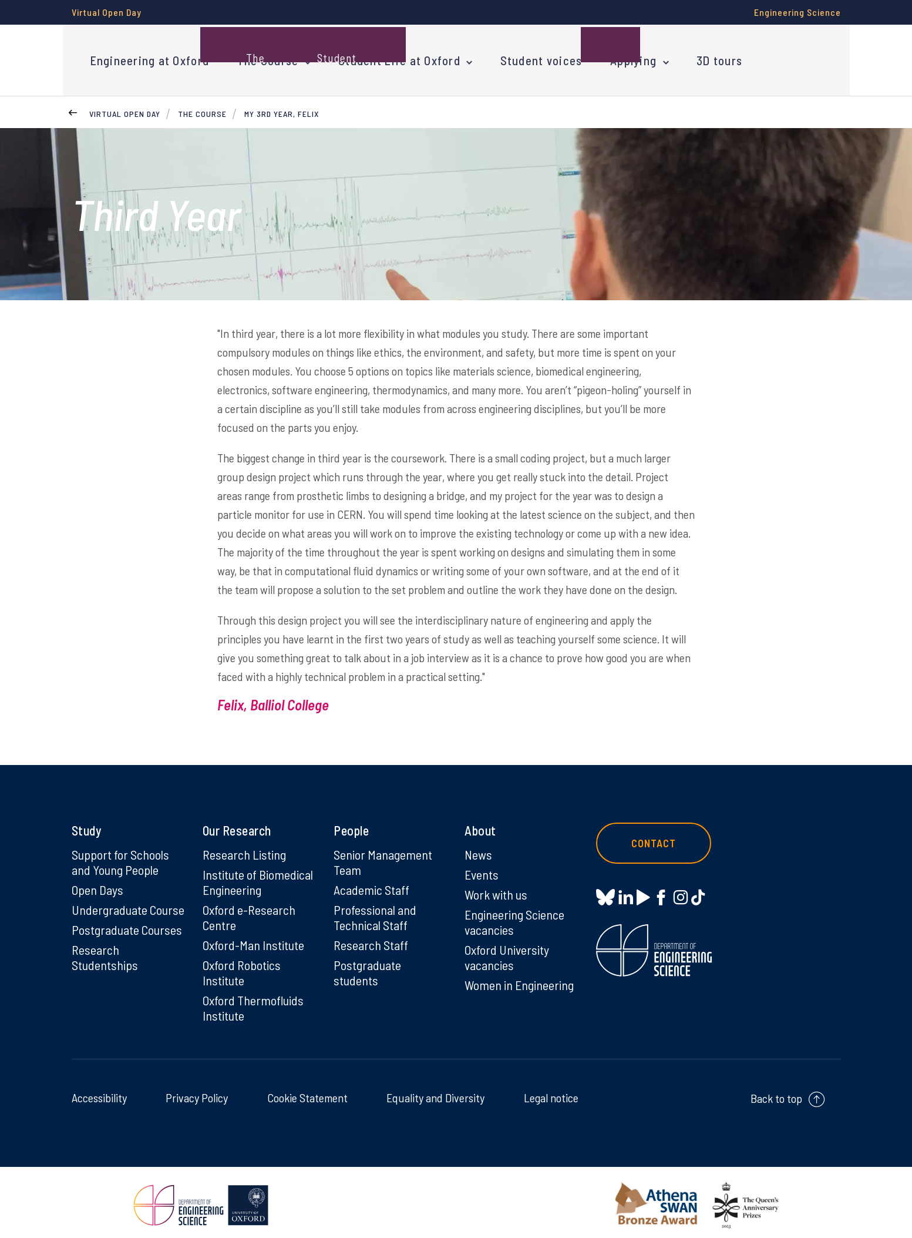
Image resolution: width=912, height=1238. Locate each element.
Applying (623, 57)
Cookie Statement (307, 1092)
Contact (655, 837)
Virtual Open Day (107, 12)
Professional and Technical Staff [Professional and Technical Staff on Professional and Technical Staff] (375, 912)
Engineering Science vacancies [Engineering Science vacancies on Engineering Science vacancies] (515, 916)
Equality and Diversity (435, 1092)
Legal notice (551, 1092)
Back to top (776, 1093)
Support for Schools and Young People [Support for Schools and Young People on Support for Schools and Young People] (120, 856)
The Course (264, 57)
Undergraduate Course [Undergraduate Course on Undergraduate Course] (128, 904)
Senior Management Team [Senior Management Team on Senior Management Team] (383, 856)
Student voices (533, 57)
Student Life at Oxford (394, 57)
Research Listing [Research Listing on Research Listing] (244, 849)
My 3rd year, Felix (281, 108)
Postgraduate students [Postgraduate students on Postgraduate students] (367, 967)
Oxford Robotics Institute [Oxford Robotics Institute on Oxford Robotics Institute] (242, 967)
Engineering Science (797, 12)
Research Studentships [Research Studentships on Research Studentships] (105, 952)
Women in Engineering (520, 979)
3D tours (707, 57)
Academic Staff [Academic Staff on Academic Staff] (371, 884)
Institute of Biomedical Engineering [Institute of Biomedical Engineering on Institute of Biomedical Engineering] (258, 876)
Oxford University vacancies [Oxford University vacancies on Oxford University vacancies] (507, 952)
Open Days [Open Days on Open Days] (97, 884)
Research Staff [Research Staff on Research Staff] (371, 939)
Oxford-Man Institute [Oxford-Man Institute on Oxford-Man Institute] (253, 939)
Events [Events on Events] (482, 869)
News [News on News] (478, 849)
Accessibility (99, 1092)
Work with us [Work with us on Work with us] (496, 889)
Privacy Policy (197, 1092)
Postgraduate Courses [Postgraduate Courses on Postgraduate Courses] (127, 924)
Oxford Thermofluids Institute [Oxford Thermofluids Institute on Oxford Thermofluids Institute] (253, 1002)
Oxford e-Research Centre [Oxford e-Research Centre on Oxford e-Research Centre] (249, 912)
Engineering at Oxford (148, 57)
